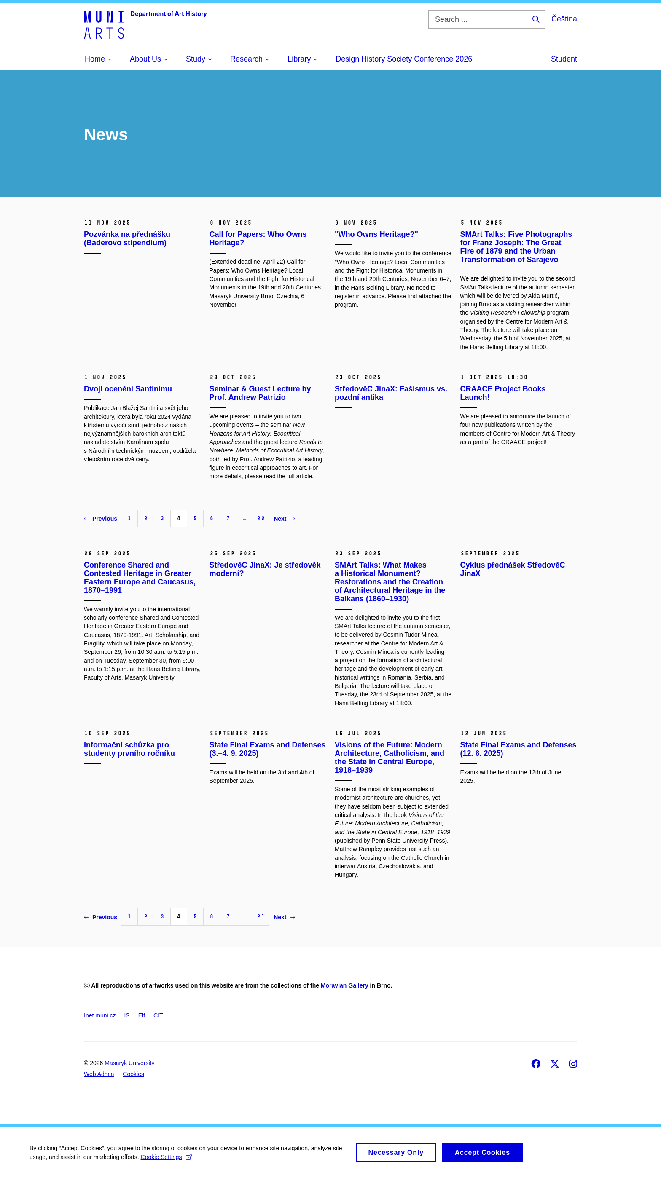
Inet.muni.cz (100, 1015)
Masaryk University (129, 1063)
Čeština (564, 19)
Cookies (133, 1074)
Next (284, 518)
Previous (100, 518)
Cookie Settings (166, 1160)
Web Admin (99, 1074)
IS (126, 1015)
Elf (141, 1015)
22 (261, 518)
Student (564, 59)
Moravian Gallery (344, 985)
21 (261, 916)
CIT (158, 1015)
